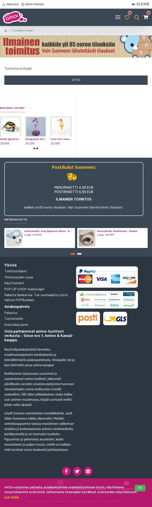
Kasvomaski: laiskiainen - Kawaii (117, 231)
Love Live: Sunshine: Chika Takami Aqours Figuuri (61, 139)
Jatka (76, 80)
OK (140, 488)
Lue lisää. (12, 497)
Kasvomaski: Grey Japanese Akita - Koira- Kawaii (49, 231)
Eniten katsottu (15, 220)
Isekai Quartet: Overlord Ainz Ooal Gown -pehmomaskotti (10, 139)
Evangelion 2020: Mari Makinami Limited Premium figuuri (35, 139)
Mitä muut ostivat (12, 108)
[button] (34, 148)
